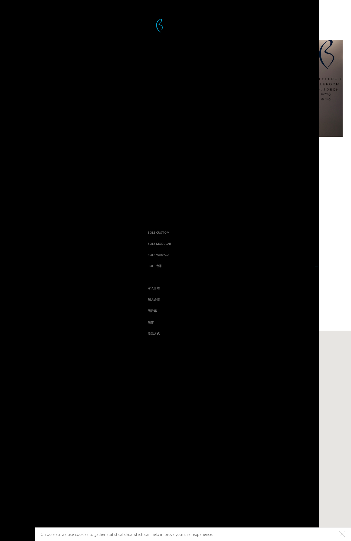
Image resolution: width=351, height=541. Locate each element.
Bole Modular (17, 244)
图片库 (10, 311)
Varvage (229, 359)
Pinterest (76, 458)
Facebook (76, 439)
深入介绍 (12, 288)
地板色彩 (275, 368)
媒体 (9, 322)
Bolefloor (17, 535)
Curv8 (178, 359)
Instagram (75, 448)
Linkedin (78, 477)
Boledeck (133, 368)
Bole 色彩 (13, 266)
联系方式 (12, 333)
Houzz (80, 467)
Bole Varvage (17, 255)
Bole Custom (17, 232)
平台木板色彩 (279, 359)
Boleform (133, 377)
